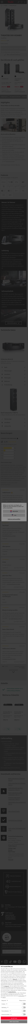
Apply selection (14, 1021)
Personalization (5, 1011)
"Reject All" (15, 979)
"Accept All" (6, 986)
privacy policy (21, 995)
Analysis (3, 1004)
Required (4, 1000)
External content (6, 1014)
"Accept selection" (12, 991)
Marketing (4, 1007)
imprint (4, 997)
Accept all (14, 1018)
